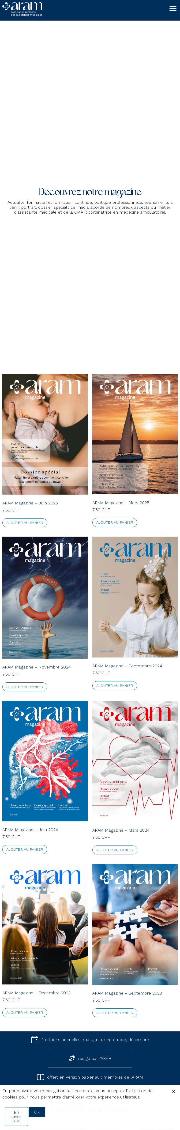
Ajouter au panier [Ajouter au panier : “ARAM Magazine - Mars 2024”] (114, 850)
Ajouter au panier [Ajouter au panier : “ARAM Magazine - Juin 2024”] (24, 849)
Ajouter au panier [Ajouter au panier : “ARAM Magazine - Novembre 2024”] (24, 686)
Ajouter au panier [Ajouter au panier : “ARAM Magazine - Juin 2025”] (24, 522)
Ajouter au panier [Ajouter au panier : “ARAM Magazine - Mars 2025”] (114, 522)
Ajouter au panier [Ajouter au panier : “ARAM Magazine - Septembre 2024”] (114, 685)
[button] (173, 1097)
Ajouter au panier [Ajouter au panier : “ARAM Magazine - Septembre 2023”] (114, 1013)
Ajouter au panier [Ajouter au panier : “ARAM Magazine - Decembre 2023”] (24, 1012)
